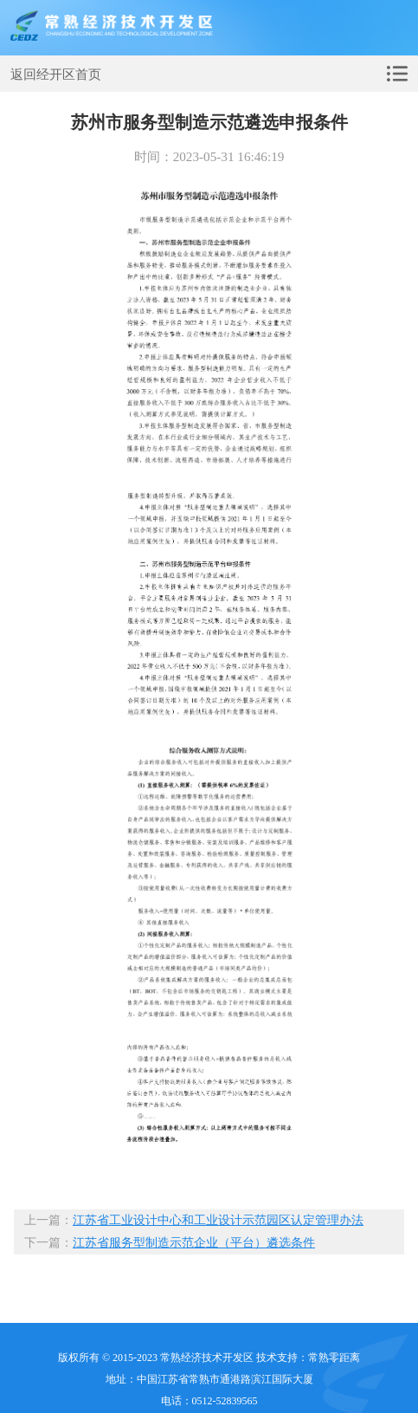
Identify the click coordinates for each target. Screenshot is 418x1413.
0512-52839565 (225, 1401)
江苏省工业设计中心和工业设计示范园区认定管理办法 (218, 1220)
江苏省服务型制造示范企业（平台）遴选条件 (194, 1242)
